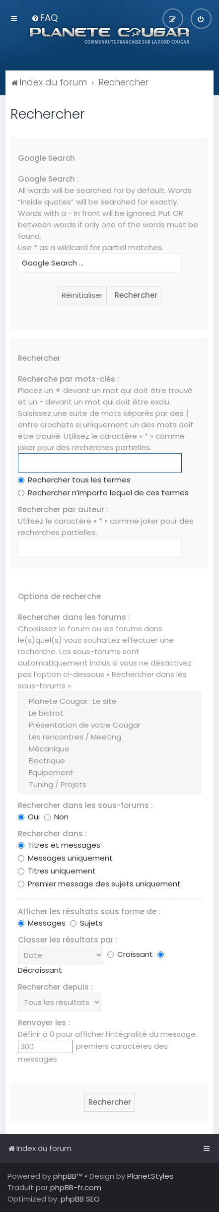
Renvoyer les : (44, 1022)
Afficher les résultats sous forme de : (89, 911)
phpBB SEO (80, 1199)
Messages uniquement (65, 858)
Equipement (109, 773)
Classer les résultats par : (68, 940)
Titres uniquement (57, 871)
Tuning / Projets (109, 785)
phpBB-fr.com (75, 1187)
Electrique (109, 761)
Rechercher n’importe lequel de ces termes (103, 492)
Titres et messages (59, 845)
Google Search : (48, 179)
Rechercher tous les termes (74, 479)
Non (56, 816)
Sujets (86, 923)
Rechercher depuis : (55, 987)
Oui (29, 816)
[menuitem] (44, 17)
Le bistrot (109, 713)
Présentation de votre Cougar (109, 725)
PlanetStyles (150, 1176)
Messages (42, 923)
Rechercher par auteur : (63, 509)
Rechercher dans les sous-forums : (85, 805)
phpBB (64, 1176)
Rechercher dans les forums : (74, 617)
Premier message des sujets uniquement (99, 883)
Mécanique (109, 749)
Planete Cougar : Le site (109, 701)
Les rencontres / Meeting (109, 737)
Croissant (130, 954)
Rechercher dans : (52, 833)
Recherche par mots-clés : (68, 379)
